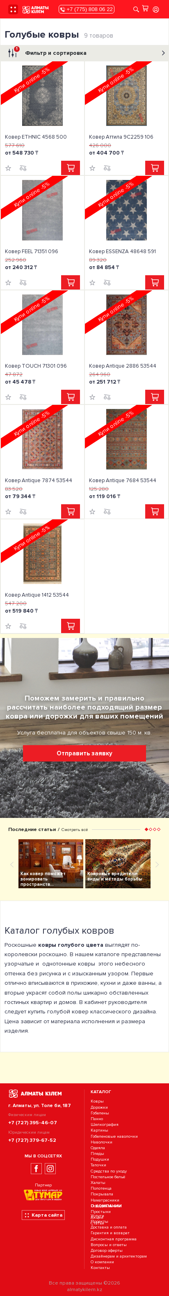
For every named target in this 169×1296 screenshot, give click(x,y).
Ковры (97, 1101)
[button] (146, 829)
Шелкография (105, 1124)
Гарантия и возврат (110, 1233)
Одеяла (98, 1147)
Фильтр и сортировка (86, 53)
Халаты (98, 1182)
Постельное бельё (108, 1176)
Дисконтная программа (114, 1239)
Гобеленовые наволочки (114, 1136)
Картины (99, 1130)
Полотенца (101, 1188)
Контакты (100, 1268)
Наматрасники (105, 1200)
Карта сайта (43, 1215)
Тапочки (98, 1165)
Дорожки (99, 1107)
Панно (97, 1118)
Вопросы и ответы (109, 1244)
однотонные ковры (68, 963)
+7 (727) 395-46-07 (32, 1122)
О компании (102, 1262)
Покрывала (102, 1194)
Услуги (97, 1215)
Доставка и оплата (109, 1227)
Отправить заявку (84, 753)
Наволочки (101, 1142)
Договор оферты (107, 1250)
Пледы (97, 1153)
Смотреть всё (75, 829)
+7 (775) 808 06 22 (86, 9)
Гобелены (100, 1113)
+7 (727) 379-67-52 (32, 1140)
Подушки (100, 1159)
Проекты (99, 1221)
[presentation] (12, 864)
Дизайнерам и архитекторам (119, 1256)
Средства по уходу (109, 1171)
